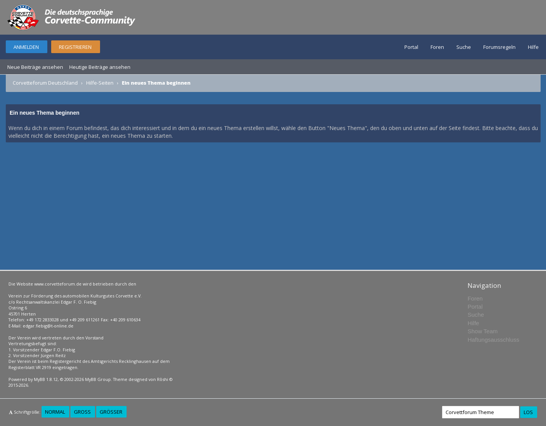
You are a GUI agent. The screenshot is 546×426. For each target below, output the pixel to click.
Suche (463, 46)
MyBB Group (98, 379)
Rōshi (162, 379)
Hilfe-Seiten (100, 82)
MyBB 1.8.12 (46, 379)
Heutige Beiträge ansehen (99, 66)
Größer (111, 411)
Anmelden (26, 46)
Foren (437, 46)
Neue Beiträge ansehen (35, 66)
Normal (55, 411)
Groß (82, 411)
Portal (411, 46)
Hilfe (533, 46)
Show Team (483, 331)
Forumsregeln (499, 46)
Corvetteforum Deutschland (45, 82)
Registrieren (75, 46)
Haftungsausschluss (493, 339)
